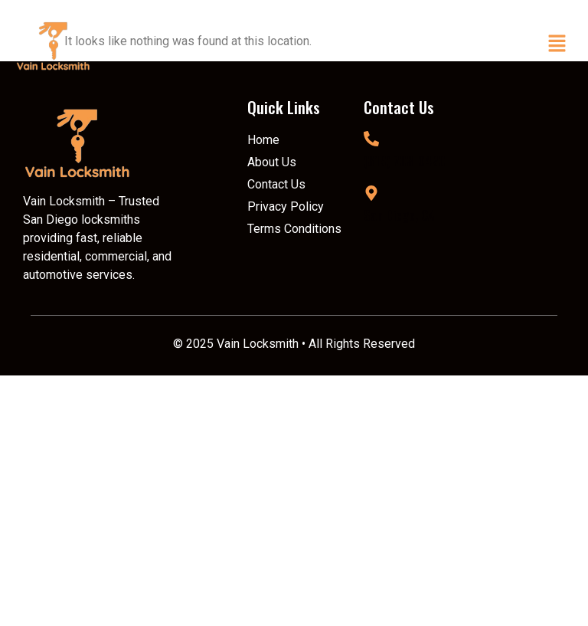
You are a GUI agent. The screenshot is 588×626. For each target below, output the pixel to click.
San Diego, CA (399, 215)
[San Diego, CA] (371, 193)
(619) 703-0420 (405, 161)
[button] (557, 45)
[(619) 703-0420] (371, 138)
